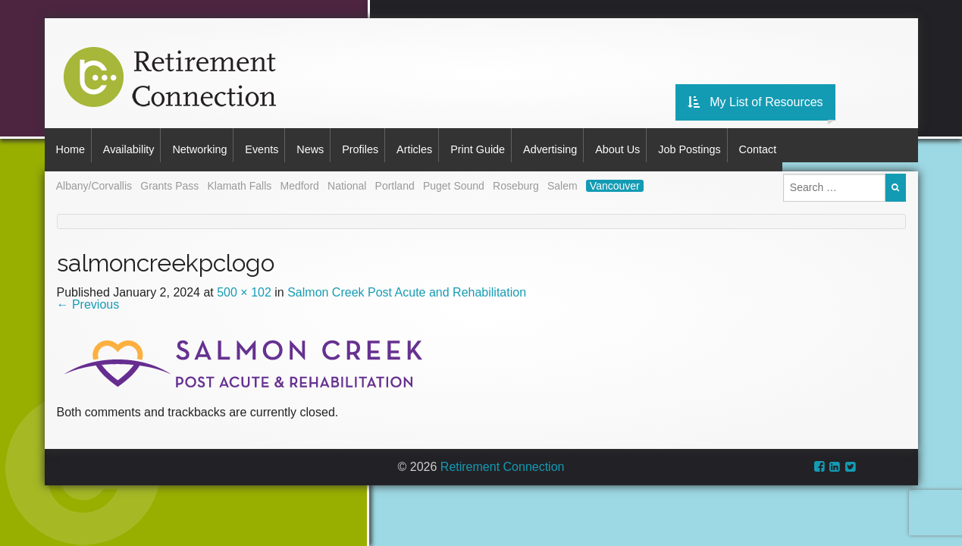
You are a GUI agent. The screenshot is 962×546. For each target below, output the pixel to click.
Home (70, 145)
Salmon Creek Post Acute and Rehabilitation (406, 283)
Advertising (593, 145)
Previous (88, 295)
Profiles (387, 145)
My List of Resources (845, 94)
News (332, 145)
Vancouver (615, 177)
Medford (299, 177)
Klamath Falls (239, 177)
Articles (447, 145)
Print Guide (515, 145)
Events (278, 145)
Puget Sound (453, 177)
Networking (210, 145)
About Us (666, 145)
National (346, 177)
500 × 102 (244, 283)
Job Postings (743, 145)
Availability (134, 145)
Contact (817, 145)
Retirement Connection (502, 457)
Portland (395, 177)
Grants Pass (169, 177)
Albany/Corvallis (94, 177)
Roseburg (516, 177)
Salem (562, 177)
